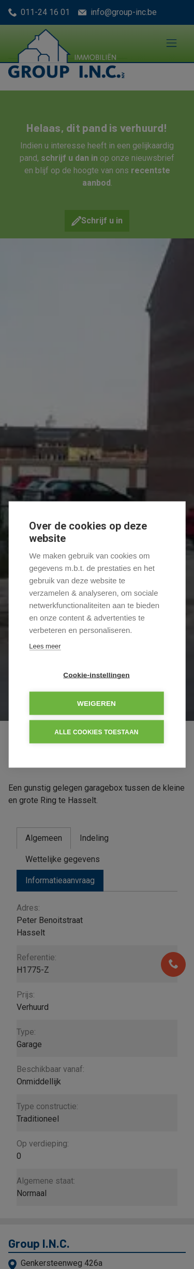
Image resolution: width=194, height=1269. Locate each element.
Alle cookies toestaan (96, 731)
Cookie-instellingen (96, 675)
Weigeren (96, 703)
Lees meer (45, 646)
